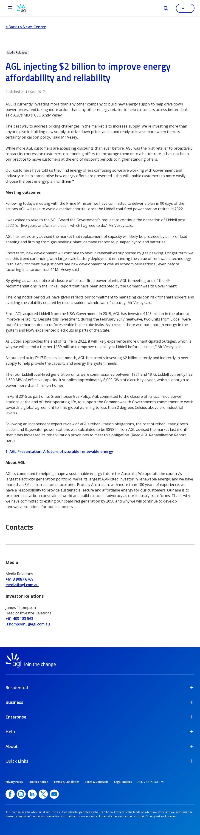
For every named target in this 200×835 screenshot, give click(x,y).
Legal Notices (123, 782)
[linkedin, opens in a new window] (32, 794)
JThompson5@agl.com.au (28, 624)
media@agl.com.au (22, 584)
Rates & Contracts (97, 782)
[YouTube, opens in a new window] (54, 794)
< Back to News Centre (26, 26)
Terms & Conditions (66, 782)
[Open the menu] (10, 8)
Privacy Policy (14, 782)
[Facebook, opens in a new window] (10, 794)
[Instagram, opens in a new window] (21, 794)
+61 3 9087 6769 (19, 579)
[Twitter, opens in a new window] (43, 794)
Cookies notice (38, 782)
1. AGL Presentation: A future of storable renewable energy (59, 451)
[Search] (165, 8)
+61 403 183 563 (19, 618)
